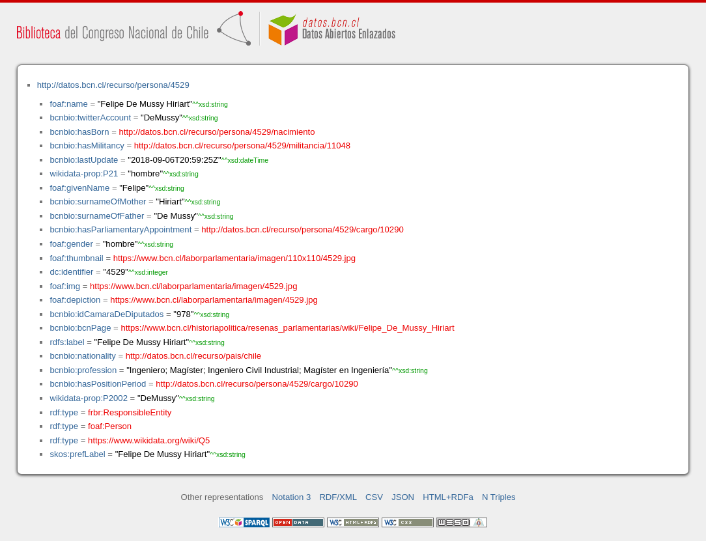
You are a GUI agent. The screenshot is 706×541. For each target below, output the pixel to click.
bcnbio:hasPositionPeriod (97, 384)
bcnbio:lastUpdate (83, 160)
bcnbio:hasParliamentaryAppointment (120, 229)
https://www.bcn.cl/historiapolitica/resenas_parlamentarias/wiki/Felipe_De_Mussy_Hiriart (287, 328)
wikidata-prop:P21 (83, 173)
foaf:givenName (79, 188)
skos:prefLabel (77, 454)
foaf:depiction (74, 300)
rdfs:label (66, 342)
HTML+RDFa (448, 497)
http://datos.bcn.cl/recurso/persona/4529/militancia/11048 (242, 145)
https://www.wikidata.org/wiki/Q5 (149, 440)
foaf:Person (110, 426)
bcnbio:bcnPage (80, 328)
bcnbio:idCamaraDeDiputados (106, 314)
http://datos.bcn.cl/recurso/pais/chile (193, 356)
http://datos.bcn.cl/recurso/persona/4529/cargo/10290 (302, 229)
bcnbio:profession (83, 370)
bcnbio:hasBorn (79, 132)
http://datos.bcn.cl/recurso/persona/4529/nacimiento (217, 132)
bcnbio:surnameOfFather (96, 216)
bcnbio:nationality (82, 356)
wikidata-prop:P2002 (88, 398)
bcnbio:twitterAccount (90, 117)
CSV (374, 497)
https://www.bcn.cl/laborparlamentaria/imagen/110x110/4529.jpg (234, 258)
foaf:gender (70, 244)
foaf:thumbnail (76, 258)
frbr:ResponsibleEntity (129, 412)
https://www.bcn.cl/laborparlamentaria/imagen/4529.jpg (193, 286)
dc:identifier (71, 272)
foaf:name (68, 104)
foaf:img (64, 286)
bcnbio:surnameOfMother (97, 201)
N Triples (499, 497)
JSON (402, 497)
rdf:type (63, 412)
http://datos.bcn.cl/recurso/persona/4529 (113, 85)
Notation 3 (291, 497)
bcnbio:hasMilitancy (86, 145)
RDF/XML (338, 497)
